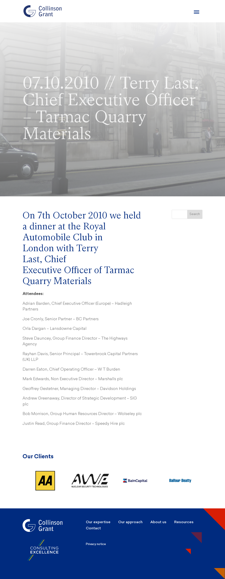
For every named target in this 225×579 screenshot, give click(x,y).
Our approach (130, 522)
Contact (93, 528)
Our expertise (98, 522)
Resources (184, 522)
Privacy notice (96, 544)
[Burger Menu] (196, 12)
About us (158, 522)
